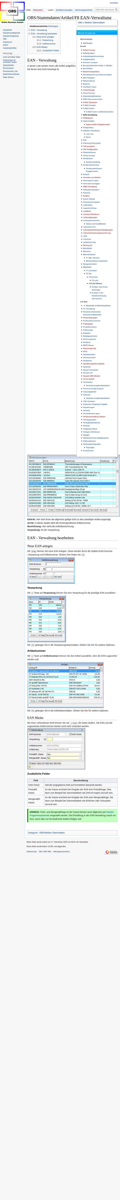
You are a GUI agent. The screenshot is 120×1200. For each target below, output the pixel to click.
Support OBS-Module (91, 376)
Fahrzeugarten (89, 146)
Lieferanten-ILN (89, 227)
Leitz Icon (90, 134)
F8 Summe (93, 277)
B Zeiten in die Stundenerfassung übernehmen (99, 295)
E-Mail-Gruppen (89, 105)
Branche (86, 84)
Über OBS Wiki (45, 851)
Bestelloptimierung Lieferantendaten (97, 75)
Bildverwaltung (89, 81)
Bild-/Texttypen (89, 78)
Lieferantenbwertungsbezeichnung (97, 233)
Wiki (80, 22)
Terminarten (88, 382)
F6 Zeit (88, 274)
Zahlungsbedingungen (92, 444)
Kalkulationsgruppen (91, 190)
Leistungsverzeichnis (91, 220)
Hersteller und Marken (92, 177)
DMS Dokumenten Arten (93, 99)
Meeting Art (87, 245)
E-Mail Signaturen (90, 102)
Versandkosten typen (91, 413)
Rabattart (87, 333)
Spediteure (87, 361)
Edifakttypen (88, 118)
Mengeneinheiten (90, 264)
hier (93, 645)
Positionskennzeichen (92, 321)
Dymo (88, 137)
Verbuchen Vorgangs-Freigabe (95, 404)
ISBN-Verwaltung (90, 186)
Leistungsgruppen (90, 217)
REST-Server (88, 345)
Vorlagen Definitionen (91, 432)
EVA (84, 140)
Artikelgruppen (89, 53)
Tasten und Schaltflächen (96, 224)
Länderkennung (89, 242)
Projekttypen (88, 324)
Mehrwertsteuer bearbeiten (96, 261)
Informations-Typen (91, 180)
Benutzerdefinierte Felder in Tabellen (97, 65)
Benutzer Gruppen (90, 62)
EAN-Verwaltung (90, 115)
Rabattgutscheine (90, 336)
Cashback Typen (90, 87)
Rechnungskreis (89, 339)
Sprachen (87, 367)
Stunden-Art (88, 373)
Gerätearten (88, 158)
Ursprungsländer (89, 392)
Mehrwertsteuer (89, 254)
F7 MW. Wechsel (92, 258)
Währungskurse (89, 441)
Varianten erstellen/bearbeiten (98, 398)
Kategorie (33, 832)
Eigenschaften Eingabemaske (98, 124)
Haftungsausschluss (61, 851)
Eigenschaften (89, 121)
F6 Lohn (95, 280)
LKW (85, 236)
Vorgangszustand (90, 429)
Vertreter (86, 426)
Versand (86, 410)
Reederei (86, 342)
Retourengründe (89, 348)
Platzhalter (90, 447)
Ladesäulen (87, 205)
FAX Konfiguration (90, 149)
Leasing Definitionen (91, 214)
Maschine (87, 251)
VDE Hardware (89, 401)
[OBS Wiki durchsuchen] (107, 9)
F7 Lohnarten (91, 270)
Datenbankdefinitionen (92, 96)
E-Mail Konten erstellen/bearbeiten (100, 112)
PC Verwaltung (89, 309)
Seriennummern (89, 357)
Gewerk (86, 174)
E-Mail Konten (88, 108)
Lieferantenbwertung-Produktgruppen (98, 230)
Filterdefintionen (89, 152)
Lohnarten (87, 239)
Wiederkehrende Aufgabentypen (96, 438)
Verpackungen (89, 407)
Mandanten (87, 248)
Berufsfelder (88, 68)
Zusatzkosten (88, 451)
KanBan (86, 196)
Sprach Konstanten (90, 370)
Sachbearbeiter (89, 354)
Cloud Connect (89, 93)
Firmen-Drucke (89, 155)
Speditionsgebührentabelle (93, 364)
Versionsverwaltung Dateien (94, 417)
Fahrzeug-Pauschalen (92, 143)
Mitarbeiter (87, 267)
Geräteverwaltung (93, 162)
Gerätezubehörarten (91, 165)
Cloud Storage (89, 90)
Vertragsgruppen (89, 420)
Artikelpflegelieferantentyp (93, 56)
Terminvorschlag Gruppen (93, 389)
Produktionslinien (90, 327)
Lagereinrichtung (90, 208)
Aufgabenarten (89, 59)
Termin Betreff (88, 379)
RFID (85, 351)
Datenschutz (32, 851)
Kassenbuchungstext (91, 202)
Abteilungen (88, 43)
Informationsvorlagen (91, 184)
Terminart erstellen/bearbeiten (98, 385)
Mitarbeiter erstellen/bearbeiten (98, 306)
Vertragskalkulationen (91, 423)
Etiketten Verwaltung (91, 131)
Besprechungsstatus (91, 71)
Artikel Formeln (89, 50)
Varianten (87, 395)
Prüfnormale (88, 330)
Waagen (86, 435)
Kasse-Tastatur (89, 199)
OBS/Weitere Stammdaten (52, 832)
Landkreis (87, 211)
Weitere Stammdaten (95, 22)
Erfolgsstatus (88, 127)
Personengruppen (90, 318)
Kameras (86, 193)
